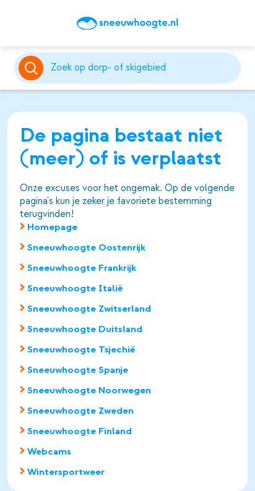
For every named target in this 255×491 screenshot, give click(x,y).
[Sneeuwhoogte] (127, 23)
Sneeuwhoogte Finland (79, 431)
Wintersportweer (66, 472)
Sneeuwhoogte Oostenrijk (86, 247)
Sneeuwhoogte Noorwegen (89, 390)
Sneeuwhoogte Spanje (77, 370)
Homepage (52, 227)
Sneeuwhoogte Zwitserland (89, 308)
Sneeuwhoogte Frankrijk (81, 268)
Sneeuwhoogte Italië (75, 288)
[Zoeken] (143, 68)
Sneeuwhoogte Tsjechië (81, 349)
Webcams (49, 451)
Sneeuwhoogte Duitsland (84, 329)
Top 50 (30, 23)
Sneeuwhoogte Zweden (80, 410)
